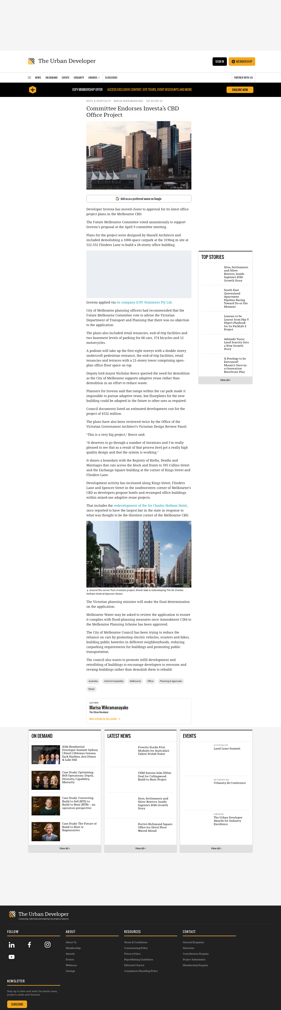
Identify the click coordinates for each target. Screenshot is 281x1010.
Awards (65, 978)
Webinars (66, 990)
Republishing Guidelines (128, 984)
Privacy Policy (122, 978)
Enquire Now (240, 90)
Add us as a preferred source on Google (138, 199)
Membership (242, 61)
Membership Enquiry (179, 990)
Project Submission (178, 984)
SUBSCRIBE (230, 980)
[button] (85, 957)
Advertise (172, 972)
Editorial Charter (124, 990)
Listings (65, 995)
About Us (66, 967)
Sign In (219, 61)
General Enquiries (177, 967)
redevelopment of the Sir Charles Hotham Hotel (150, 505)
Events (65, 984)
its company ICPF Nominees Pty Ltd (144, 302)
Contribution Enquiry (180, 978)
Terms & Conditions (125, 967)
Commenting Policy (125, 972)
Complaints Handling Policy (130, 995)
